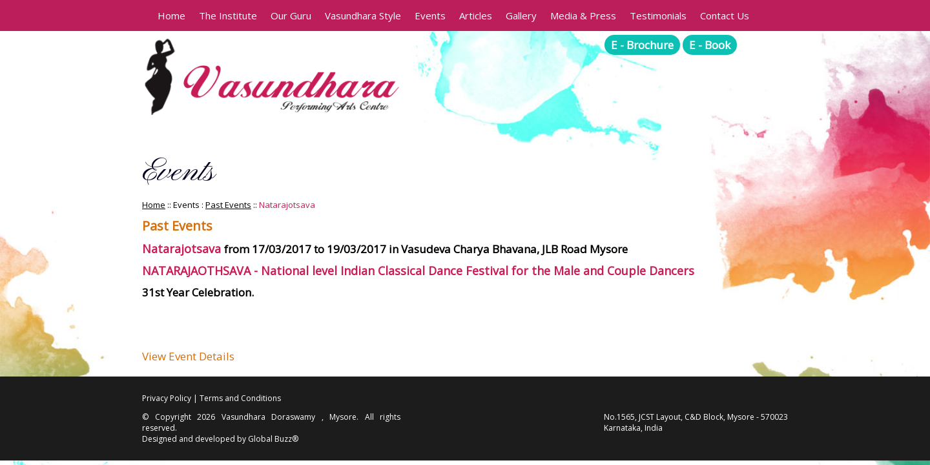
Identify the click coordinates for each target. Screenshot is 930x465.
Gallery (521, 15)
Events (430, 15)
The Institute (228, 15)
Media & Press (583, 15)
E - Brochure (642, 44)
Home (171, 15)
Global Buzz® (273, 438)
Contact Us (724, 15)
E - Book (709, 44)
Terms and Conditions (240, 398)
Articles (475, 15)
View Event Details (188, 356)
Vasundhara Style (363, 15)
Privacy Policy (166, 398)
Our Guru (291, 15)
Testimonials (658, 15)
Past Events (228, 205)
